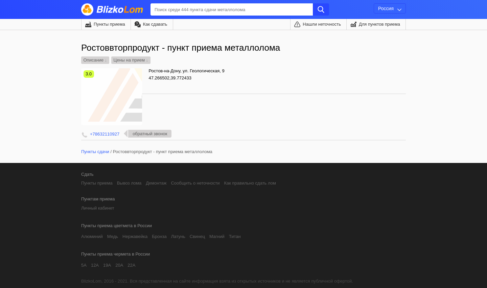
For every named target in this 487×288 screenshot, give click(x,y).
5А (84, 265)
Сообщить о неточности (195, 183)
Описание (94, 60)
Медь (112, 236)
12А (95, 265)
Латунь (178, 236)
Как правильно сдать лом (250, 183)
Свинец (197, 236)
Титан (235, 236)
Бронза (159, 236)
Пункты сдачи (95, 151)
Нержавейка (134, 236)
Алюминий (92, 236)
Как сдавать (155, 24)
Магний (217, 236)
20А (119, 265)
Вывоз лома (129, 183)
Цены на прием (129, 60)
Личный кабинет (97, 208)
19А (107, 265)
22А (131, 265)
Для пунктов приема (379, 24)
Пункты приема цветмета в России (116, 225)
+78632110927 (104, 134)
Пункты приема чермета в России (115, 254)
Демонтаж (156, 183)
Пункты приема (109, 24)
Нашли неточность (322, 24)
